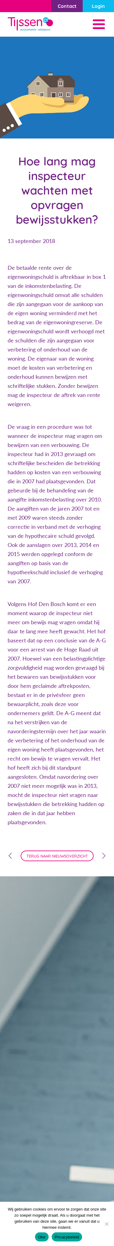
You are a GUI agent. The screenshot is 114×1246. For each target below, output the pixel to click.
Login (98, 6)
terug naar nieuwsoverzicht (57, 856)
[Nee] (106, 1224)
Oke (42, 1237)
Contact (67, 6)
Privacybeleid (67, 1237)
